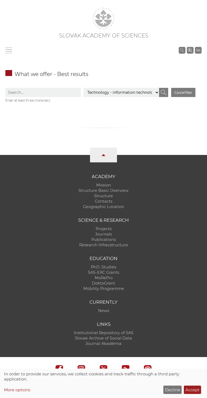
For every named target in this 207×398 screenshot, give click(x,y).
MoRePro (104, 277)
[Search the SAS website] (182, 50)
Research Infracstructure (103, 245)
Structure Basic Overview (103, 190)
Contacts (103, 201)
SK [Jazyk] (198, 50)
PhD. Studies (103, 267)
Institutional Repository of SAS (103, 332)
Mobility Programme (103, 288)
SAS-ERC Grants (103, 272)
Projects (104, 228)
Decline (172, 389)
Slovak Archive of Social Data (103, 338)
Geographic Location (103, 206)
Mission (103, 185)
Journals (103, 234)
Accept (192, 389)
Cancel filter (183, 92)
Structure (103, 195)
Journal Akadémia (103, 343)
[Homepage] (103, 18)
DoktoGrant (103, 283)
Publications (103, 239)
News (103, 310)
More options (17, 389)
